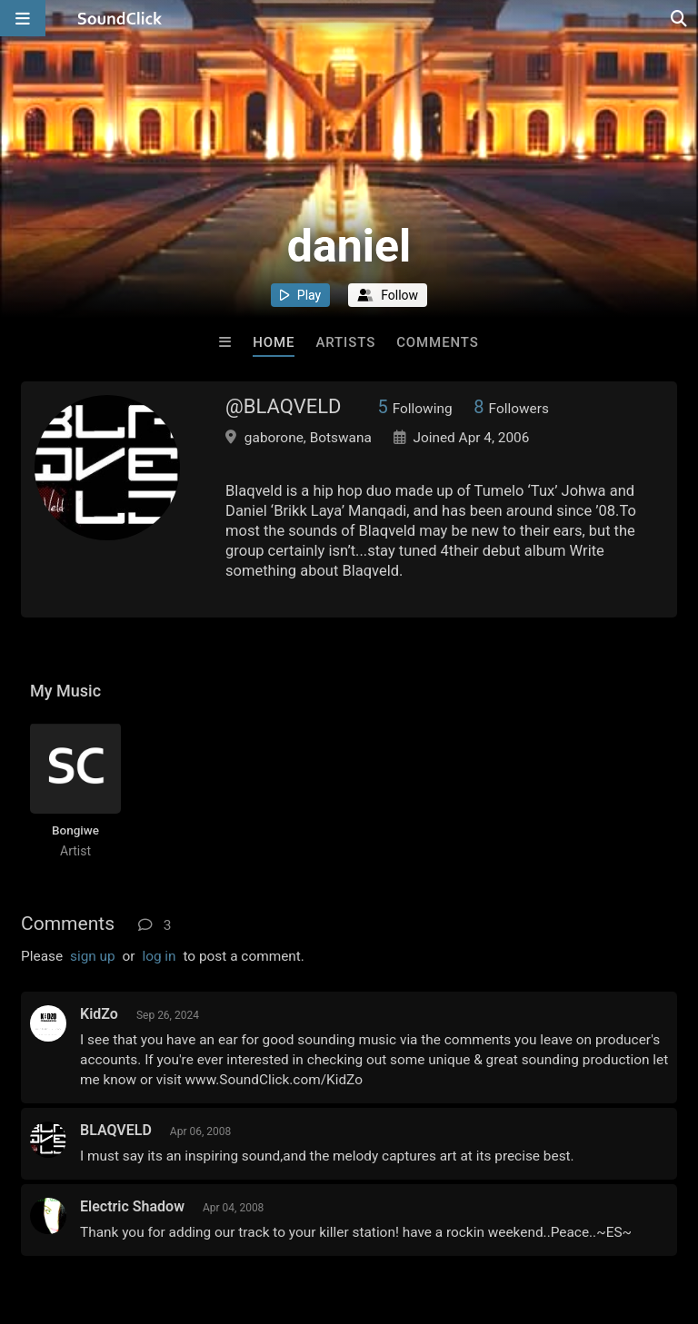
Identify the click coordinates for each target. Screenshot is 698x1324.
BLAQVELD (116, 1130)
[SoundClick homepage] (120, 18)
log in (158, 956)
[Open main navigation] (22, 18)
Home (273, 342)
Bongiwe (75, 830)
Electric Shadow (132, 1206)
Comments (437, 342)
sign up (92, 956)
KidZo (99, 1014)
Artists (345, 342)
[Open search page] (680, 18)
